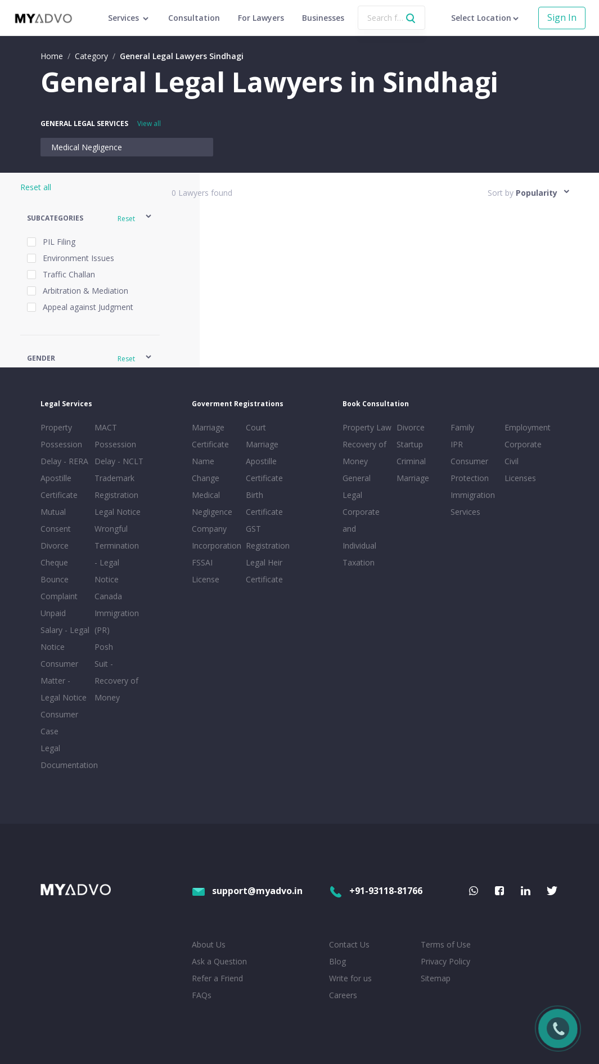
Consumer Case (59, 723)
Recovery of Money (364, 452)
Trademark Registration (116, 486)
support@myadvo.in (247, 891)
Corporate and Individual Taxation (361, 537)
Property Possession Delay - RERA (64, 444)
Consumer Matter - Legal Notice (63, 680)
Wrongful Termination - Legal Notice (116, 554)
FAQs (201, 995)
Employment (528, 427)
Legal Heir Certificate (264, 571)
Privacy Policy (445, 961)
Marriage (413, 478)
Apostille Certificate (59, 486)
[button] (90, 218)
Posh (103, 646)
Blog (337, 961)
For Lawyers (261, 17)
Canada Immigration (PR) (116, 613)
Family (462, 427)
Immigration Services (473, 503)
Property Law (367, 427)
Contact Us (349, 944)
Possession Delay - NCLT (118, 452)
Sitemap (436, 978)
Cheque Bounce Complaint (59, 579)
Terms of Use (446, 944)
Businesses (323, 17)
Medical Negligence (86, 147)
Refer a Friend (217, 978)
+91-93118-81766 (375, 891)
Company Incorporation (216, 537)
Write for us (350, 978)
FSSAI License (205, 571)
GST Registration (268, 537)
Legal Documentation (65, 756)
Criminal (411, 461)
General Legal (357, 486)
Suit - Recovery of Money (116, 680)
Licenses (520, 478)
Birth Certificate (264, 503)
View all (149, 123)
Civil (512, 461)
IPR (457, 444)
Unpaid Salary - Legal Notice (64, 630)
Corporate (523, 444)
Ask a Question (219, 961)
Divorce (411, 427)
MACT (105, 427)
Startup (410, 444)
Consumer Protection (470, 469)
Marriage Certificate (210, 436)
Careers (343, 995)
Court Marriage (262, 436)
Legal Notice (117, 511)
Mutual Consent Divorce (55, 528)
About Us (209, 944)
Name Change (205, 469)
